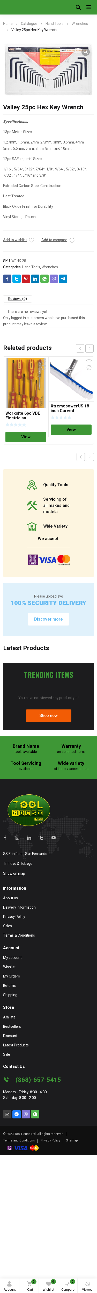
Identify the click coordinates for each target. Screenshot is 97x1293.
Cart (30, 1285)
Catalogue (29, 23)
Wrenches (80, 23)
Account (10, 1286)
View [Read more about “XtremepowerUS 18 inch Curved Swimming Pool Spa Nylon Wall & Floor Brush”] (71, 430)
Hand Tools (54, 23)
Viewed (87, 1286)
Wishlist (49, 1285)
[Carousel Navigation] (85, 348)
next (89, 348)
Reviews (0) (17, 298)
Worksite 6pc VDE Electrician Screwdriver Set (22, 418)
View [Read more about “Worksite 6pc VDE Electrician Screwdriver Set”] (26, 437)
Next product (90, 457)
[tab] (17, 299)
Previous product (81, 457)
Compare (68, 1285)
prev (80, 348)
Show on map (14, 1018)
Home (8, 23)
